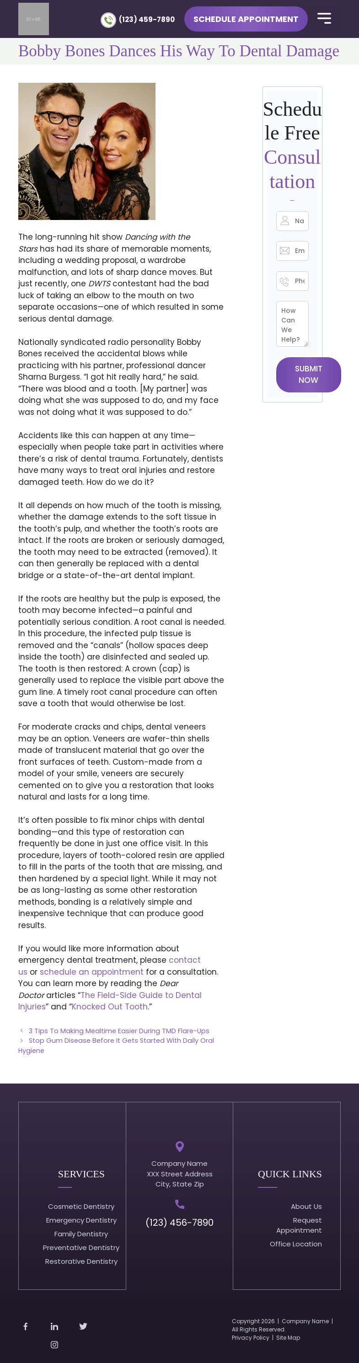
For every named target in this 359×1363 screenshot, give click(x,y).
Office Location (296, 1244)
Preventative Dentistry (81, 1247)
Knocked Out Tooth (110, 1006)
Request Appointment (299, 1225)
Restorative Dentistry (81, 1261)
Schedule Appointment (246, 19)
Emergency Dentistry (81, 1220)
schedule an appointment (92, 971)
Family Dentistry (81, 1234)
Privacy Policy (250, 1338)
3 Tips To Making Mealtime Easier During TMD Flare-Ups (119, 1031)
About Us (306, 1206)
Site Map (288, 1338)
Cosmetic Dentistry (81, 1206)
